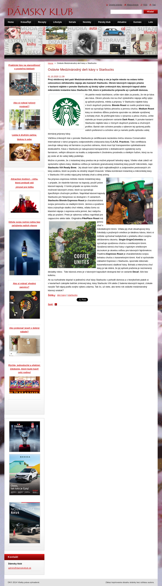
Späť (50, 304)
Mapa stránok (132, 5)
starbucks (73, 295)
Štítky (51, 295)
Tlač (154, 5)
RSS (145, 5)
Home (50, 63)
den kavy (61, 295)
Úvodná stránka (115, 5)
